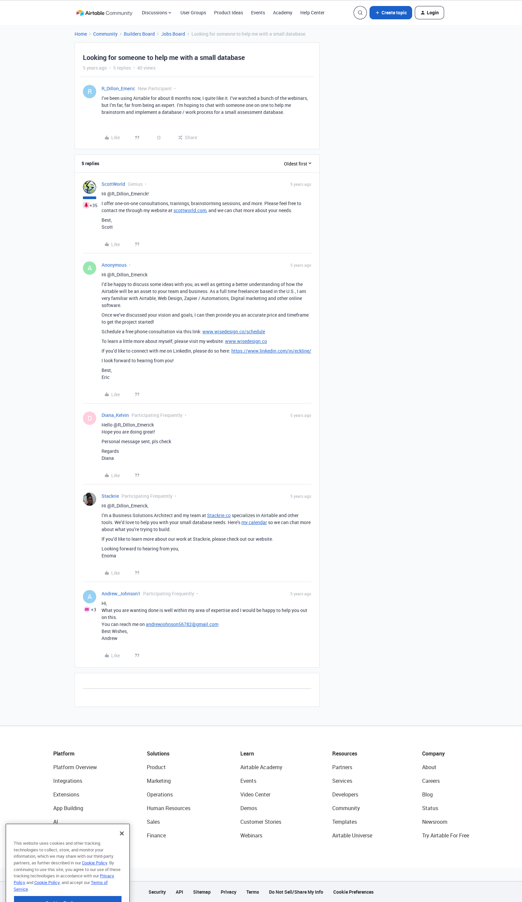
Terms (252, 892)
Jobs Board (173, 34)
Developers (345, 794)
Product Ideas (228, 12)
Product (156, 767)
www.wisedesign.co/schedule (233, 331)
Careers (431, 780)
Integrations (67, 780)
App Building (68, 808)
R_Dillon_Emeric (118, 88)
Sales (153, 821)
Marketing (159, 780)
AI (55, 821)
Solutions (158, 753)
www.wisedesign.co (246, 341)
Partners (342, 767)
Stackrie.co (219, 515)
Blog (427, 794)
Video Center (255, 794)
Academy (282, 12)
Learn (247, 753)
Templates (344, 821)
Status (430, 808)
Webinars (251, 835)
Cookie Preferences (353, 892)
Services (342, 780)
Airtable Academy (261, 767)
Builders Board (139, 34)
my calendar (254, 522)
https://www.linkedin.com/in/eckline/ (271, 351)
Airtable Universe (352, 835)
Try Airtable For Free (445, 835)
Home (81, 34)
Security (157, 892)
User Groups (193, 12)
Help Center (312, 12)
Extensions (66, 794)
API (179, 892)
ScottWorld (113, 184)
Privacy (228, 892)
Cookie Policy (94, 878)
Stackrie (110, 496)
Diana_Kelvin (115, 415)
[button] (391, 12)
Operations (160, 794)
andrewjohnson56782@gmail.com (182, 624)
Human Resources (168, 808)
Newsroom (434, 821)
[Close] (122, 848)
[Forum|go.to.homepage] (104, 12)
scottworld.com (189, 210)
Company (433, 753)
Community (105, 34)
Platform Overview (75, 767)
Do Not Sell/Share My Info (296, 892)
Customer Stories (260, 821)
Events (258, 12)
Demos (248, 808)
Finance (156, 835)
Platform (64, 753)
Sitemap (202, 892)
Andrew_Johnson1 (121, 593)
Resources (344, 753)
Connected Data (72, 835)
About (429, 767)
